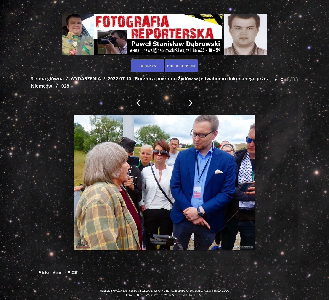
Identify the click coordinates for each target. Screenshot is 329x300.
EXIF (72, 272)
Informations (49, 272)
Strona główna (47, 78)
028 (65, 86)
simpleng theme (191, 295)
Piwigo (149, 295)
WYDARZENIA (85, 78)
